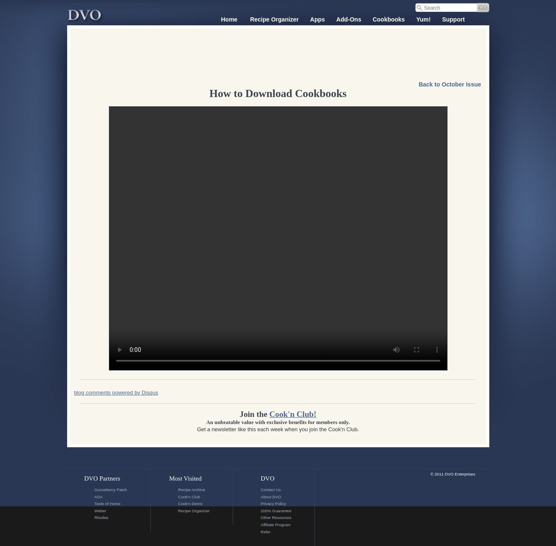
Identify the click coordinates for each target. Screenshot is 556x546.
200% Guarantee (275, 510)
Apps (317, 19)
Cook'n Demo (190, 503)
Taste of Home (108, 503)
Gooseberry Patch (111, 489)
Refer (265, 532)
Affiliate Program (275, 524)
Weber (100, 510)
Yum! (423, 19)
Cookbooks (389, 19)
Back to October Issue (450, 84)
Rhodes (101, 517)
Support (453, 19)
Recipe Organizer (274, 19)
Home (229, 19)
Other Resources (275, 517)
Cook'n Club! (292, 414)
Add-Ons (348, 19)
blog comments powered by (116, 392)
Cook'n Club (189, 497)
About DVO (270, 497)
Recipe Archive (191, 489)
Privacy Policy (273, 503)
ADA (99, 497)
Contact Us (270, 489)
